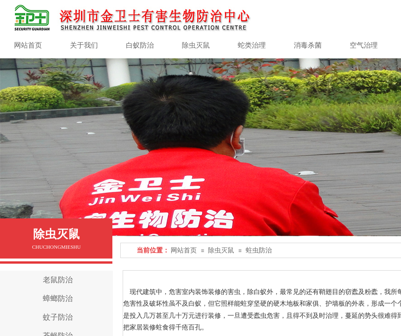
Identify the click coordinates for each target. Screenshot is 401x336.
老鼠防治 (58, 280)
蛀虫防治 (259, 250)
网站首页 (184, 250)
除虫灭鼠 (221, 250)
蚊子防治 (58, 317)
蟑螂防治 (58, 298)
